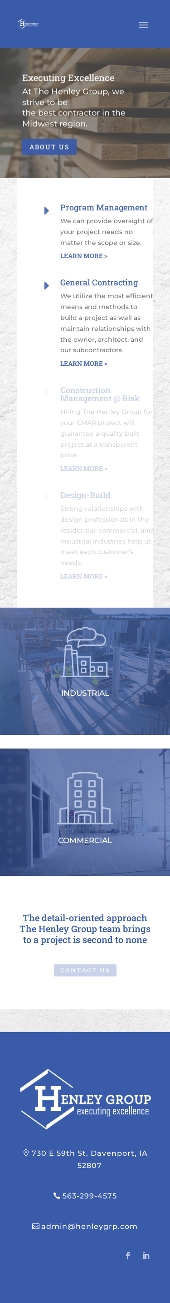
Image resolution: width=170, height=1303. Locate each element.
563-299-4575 (90, 1196)
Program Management (103, 207)
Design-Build (85, 494)
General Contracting (99, 282)
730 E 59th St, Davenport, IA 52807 (90, 1159)
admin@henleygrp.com (89, 1226)
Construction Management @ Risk (100, 394)
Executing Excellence (68, 81)
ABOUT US (49, 150)
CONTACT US (85, 970)
